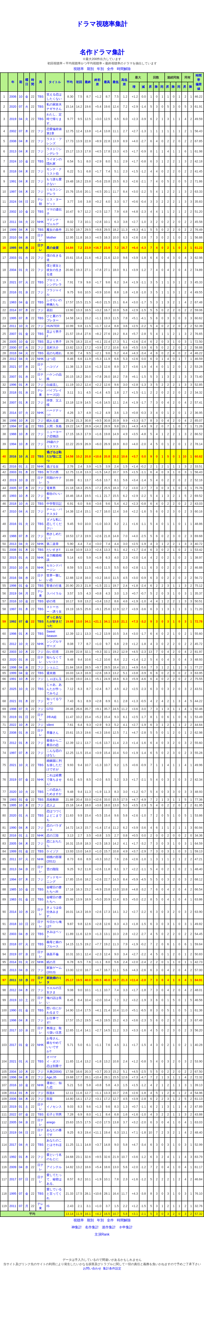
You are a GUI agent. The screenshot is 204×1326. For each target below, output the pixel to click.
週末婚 (51, 673)
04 (20, 119)
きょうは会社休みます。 (54, 912)
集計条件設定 (112, 1268)
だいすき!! (53, 549)
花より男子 (54, 341)
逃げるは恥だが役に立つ (54, 456)
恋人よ (51, 805)
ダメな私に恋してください (54, 524)
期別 (90, 69)
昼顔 (49, 310)
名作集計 (92, 1227)
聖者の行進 (54, 585)
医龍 (49, 1099)
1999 (12, 229)
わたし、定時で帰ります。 (54, 119)
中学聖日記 (54, 503)
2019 (12, 119)
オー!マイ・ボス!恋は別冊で (54, 1061)
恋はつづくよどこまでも (54, 815)
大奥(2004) (54, 1071)
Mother (51, 237)
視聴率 (78, 69)
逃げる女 (52, 466)
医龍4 (50, 1093)
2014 (12, 310)
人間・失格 (54, 426)
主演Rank (102, 1234)
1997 (12, 191)
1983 (12, 302)
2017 (12, 1030)
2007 (12, 334)
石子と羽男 (54, 1114)
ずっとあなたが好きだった (54, 621)
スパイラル (54, 593)
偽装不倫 (52, 954)
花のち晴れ (54, 353)
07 (20, 106)
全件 (110, 69)
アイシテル (54, 1167)
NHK (40, 222)
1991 (12, 181)
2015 (12, 557)
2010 (12, 237)
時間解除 (124, 69)
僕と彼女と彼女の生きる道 (54, 270)
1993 (12, 496)
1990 (12, 827)
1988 (12, 434)
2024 (12, 161)
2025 (12, 689)
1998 (12, 420)
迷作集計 (109, 1227)
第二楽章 (52, 544)
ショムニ (52, 667)
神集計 (76, 1227)
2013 (12, 151)
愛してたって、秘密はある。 (54, 1179)
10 (20, 96)
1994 (12, 426)
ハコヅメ (52, 366)
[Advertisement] (102, 10)
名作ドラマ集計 (102, 52)
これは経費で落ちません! (54, 779)
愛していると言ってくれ (54, 1193)
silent (50, 724)
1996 (12, 384)
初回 (79, 82)
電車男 (51, 488)
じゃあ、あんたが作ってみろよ (54, 689)
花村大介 (52, 347)
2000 (12, 347)
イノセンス (54, 1106)
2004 (12, 270)
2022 (12, 724)
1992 (12, 621)
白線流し (52, 384)
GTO (49, 709)
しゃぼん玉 (54, 679)
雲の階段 (52, 869)
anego (50, 1122)
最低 (116, 82)
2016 (12, 292)
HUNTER (53, 326)
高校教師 (52, 799)
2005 (12, 341)
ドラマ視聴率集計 (102, 23)
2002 (12, 131)
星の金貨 (52, 247)
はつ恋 (51, 359)
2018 (12, 171)
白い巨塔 (52, 651)
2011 (12, 222)
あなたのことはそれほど (54, 1145)
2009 (12, 1167)
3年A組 (51, 717)
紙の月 (51, 962)
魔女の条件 (54, 229)
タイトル (55, 82)
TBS (40, 96)
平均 (69, 82)
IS (48, 1206)
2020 (12, 106)
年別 (100, 69)
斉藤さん (52, 732)
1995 (12, 247)
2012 (12, 359)
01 (20, 257)
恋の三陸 (52, 835)
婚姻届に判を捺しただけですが (54, 765)
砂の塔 (51, 601)
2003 (12, 257)
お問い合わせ (92, 1268)
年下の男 (52, 472)
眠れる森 (52, 420)
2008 (12, 141)
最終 (88, 82)
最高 (107, 82)
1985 (12, 889)
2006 (12, 96)
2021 (12, 282)
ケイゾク (52, 851)
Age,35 (51, 1077)
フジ (40, 131)
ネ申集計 (126, 1227)
